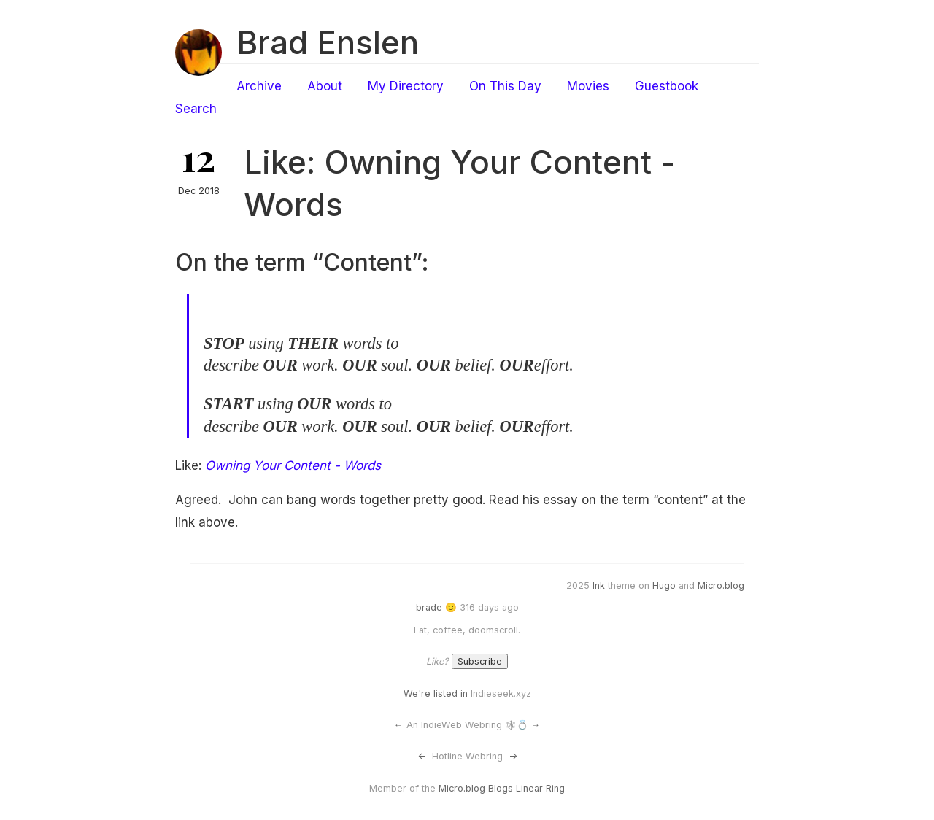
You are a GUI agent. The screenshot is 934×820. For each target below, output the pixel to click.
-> (513, 756)
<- (421, 756)
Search (196, 108)
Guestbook (666, 86)
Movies (588, 86)
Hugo (664, 585)
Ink (599, 585)
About (324, 86)
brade (429, 607)
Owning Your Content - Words (293, 465)
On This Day (505, 86)
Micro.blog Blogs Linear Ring (502, 788)
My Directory (406, 86)
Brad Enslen (327, 42)
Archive (259, 86)
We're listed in (436, 693)
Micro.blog (721, 585)
